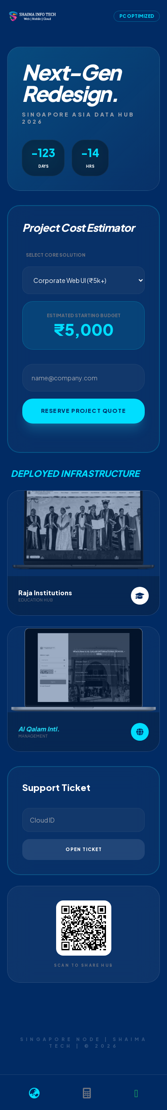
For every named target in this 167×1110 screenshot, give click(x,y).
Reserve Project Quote (83, 411)
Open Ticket (83, 849)
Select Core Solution (56, 255)
